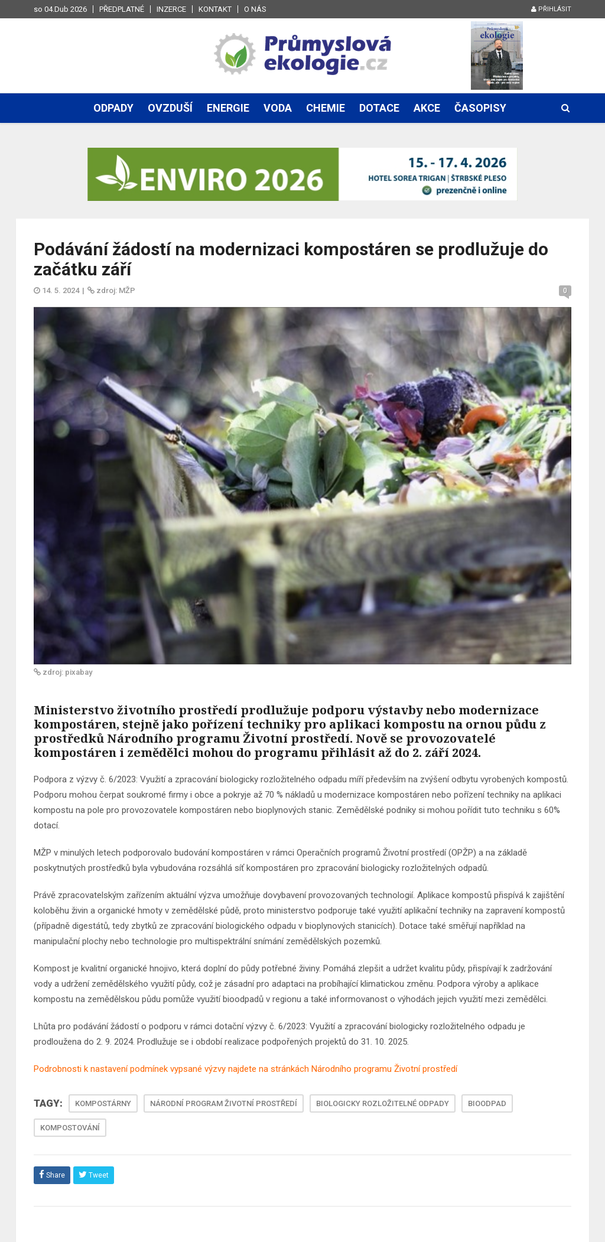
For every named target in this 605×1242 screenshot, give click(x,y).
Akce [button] (427, 108)
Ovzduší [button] (170, 108)
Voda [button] (278, 108)
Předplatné (121, 9)
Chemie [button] (325, 108)
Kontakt (215, 9)
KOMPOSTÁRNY (103, 1103)
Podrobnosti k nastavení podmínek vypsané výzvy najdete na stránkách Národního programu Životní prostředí (245, 1069)
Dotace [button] (379, 108)
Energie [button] (228, 108)
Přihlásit (551, 9)
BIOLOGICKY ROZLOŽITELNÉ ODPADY (382, 1103)
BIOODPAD (487, 1103)
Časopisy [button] (480, 108)
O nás (255, 9)
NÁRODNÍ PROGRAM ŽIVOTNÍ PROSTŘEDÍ (223, 1103)
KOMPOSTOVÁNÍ (70, 1127)
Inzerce (171, 9)
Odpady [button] (113, 108)
